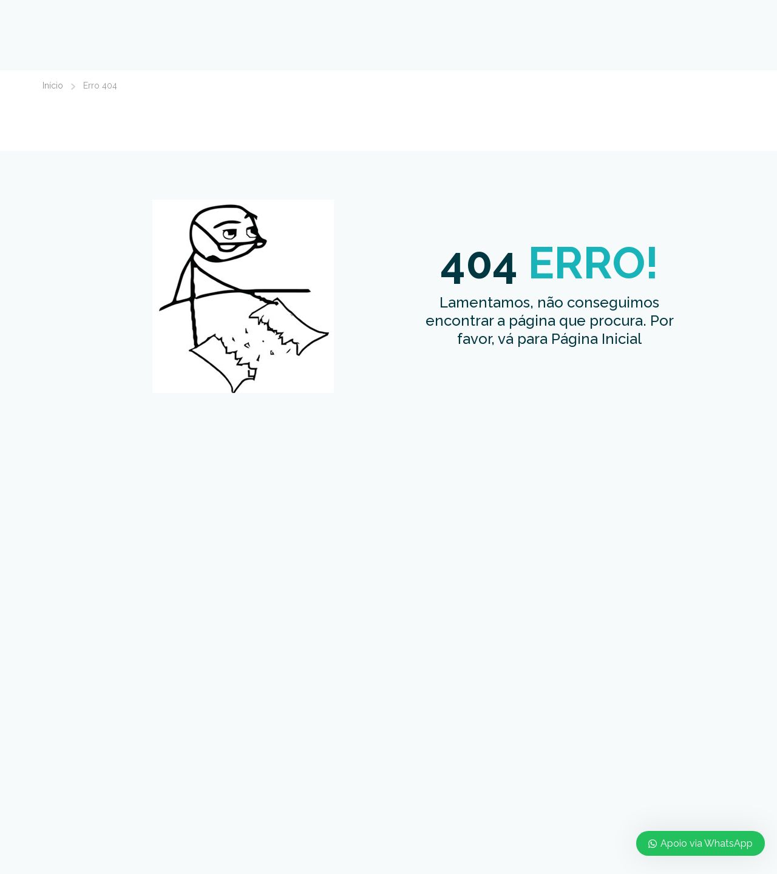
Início (52, 85)
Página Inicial (596, 339)
